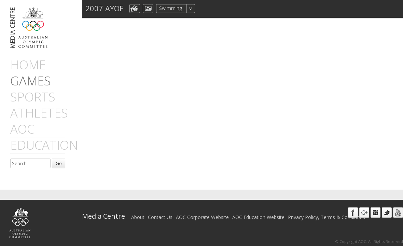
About (137, 217)
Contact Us (160, 217)
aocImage (148, 8)
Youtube (398, 212)
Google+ (364, 212)
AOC (22, 129)
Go (59, 163)
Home (28, 64)
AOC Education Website (258, 217)
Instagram (375, 212)
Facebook (353, 212)
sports (32, 96)
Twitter (387, 212)
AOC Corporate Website (202, 217)
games (30, 80)
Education (44, 145)
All (204, 8)
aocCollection (134, 8)
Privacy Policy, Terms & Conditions (326, 217)
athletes (39, 113)
